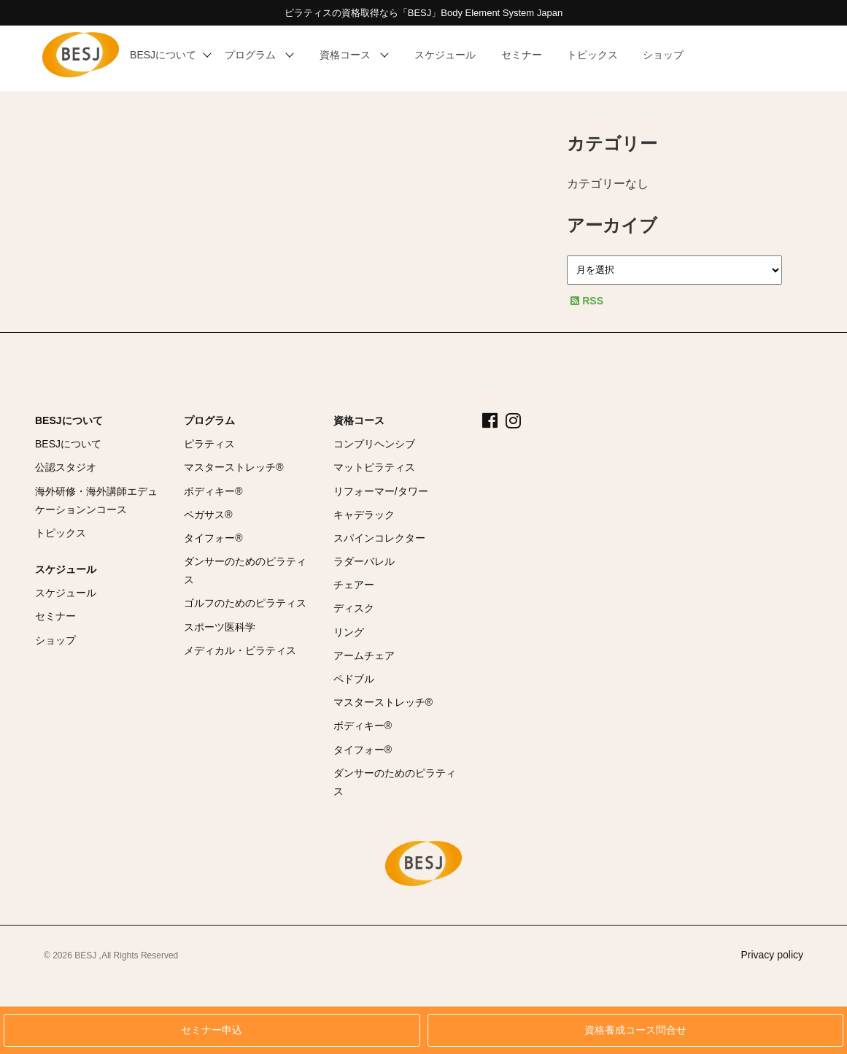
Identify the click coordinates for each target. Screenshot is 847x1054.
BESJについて (69, 420)
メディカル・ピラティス (240, 650)
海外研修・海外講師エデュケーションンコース (96, 500)
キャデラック (364, 514)
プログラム (209, 420)
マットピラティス (374, 467)
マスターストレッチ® (233, 467)
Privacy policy (771, 955)
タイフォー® (213, 538)
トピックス (60, 533)
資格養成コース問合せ (635, 1030)
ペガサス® (208, 514)
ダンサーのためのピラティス (245, 570)
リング (348, 632)
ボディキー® (213, 491)
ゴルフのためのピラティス (245, 603)
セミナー (55, 616)
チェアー (353, 585)
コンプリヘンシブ (374, 444)
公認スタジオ (65, 467)
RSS (587, 301)
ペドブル (353, 679)
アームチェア (364, 655)
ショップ (55, 640)
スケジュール (65, 569)
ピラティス (209, 444)
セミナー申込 (211, 1030)
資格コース (358, 420)
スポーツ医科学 (219, 627)
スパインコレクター (379, 538)
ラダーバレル (364, 561)
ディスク (353, 608)
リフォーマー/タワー (380, 491)
